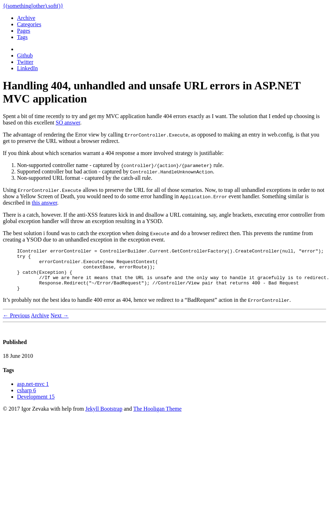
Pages (23, 31)
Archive (26, 18)
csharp (26, 399)
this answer (44, 203)
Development (36, 405)
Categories (29, 24)
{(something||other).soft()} (33, 6)
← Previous (16, 324)
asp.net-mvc (33, 392)
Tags (22, 37)
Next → (60, 324)
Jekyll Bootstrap (103, 417)
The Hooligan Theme (157, 417)
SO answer (68, 123)
